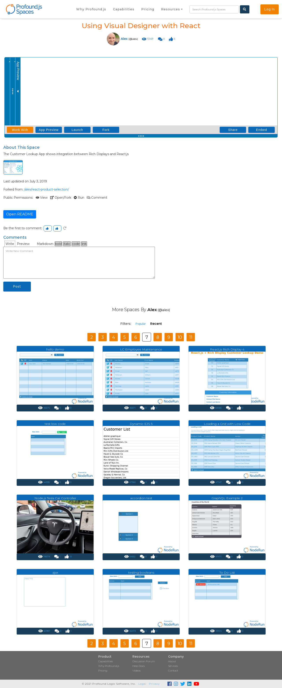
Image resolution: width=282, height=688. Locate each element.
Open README (19, 214)
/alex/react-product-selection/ (46, 189)
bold (58, 244)
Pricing (102, 670)
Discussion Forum (143, 661)
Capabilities (105, 661)
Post (17, 286)
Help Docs (138, 666)
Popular (140, 323)
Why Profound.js (108, 666)
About (172, 661)
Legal (142, 683)
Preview (23, 244)
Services (173, 666)
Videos (136, 670)
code (76, 244)
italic (66, 244)
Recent (156, 324)
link (84, 244)
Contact (173, 670)
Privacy (154, 683)
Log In (269, 9)
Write (10, 244)
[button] (172, 9)
